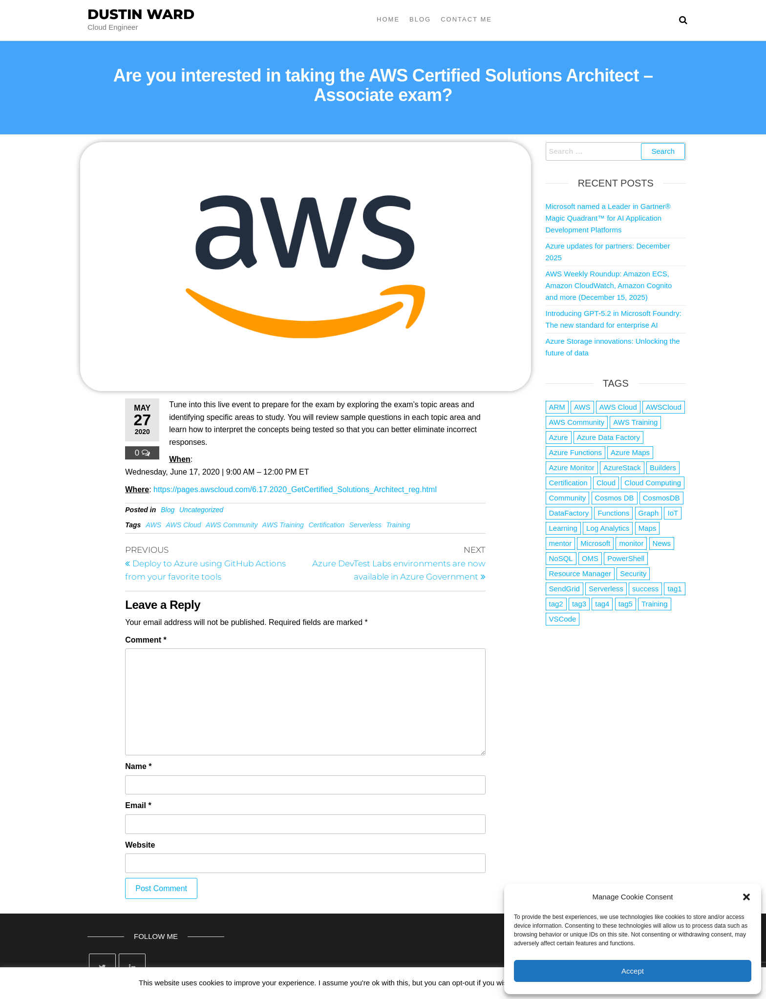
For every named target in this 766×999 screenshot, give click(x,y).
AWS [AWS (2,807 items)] (582, 407)
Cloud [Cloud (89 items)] (606, 483)
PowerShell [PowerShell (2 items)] (625, 558)
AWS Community (231, 525)
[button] (746, 897)
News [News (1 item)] (662, 543)
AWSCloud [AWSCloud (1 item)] (663, 407)
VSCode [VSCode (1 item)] (562, 619)
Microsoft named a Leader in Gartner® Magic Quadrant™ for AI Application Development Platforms (608, 218)
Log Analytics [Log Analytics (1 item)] (607, 528)
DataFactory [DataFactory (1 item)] (569, 513)
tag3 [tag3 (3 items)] (579, 604)
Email (138, 805)
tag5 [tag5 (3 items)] (625, 604)
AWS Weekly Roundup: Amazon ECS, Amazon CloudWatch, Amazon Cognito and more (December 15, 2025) (609, 285)
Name (138, 766)
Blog (420, 19)
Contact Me (466, 19)
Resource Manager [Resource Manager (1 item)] (580, 573)
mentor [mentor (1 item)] (560, 543)
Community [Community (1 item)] (567, 498)
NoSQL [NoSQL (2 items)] (561, 558)
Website (140, 845)
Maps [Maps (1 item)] (647, 528)
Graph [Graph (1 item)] (648, 513)
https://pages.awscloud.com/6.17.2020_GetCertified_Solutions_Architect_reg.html (295, 489)
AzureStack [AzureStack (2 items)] (622, 467)
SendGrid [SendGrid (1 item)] (564, 588)
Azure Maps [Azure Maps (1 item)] (630, 452)
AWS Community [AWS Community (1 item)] (577, 422)
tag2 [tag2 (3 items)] (556, 604)
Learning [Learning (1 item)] (563, 528)
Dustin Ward (140, 14)
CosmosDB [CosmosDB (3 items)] (661, 498)
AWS (153, 525)
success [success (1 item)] (645, 588)
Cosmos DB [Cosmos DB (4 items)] (614, 498)
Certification (326, 525)
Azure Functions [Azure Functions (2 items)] (575, 452)
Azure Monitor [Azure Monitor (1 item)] (572, 467)
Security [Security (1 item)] (633, 573)
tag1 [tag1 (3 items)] (674, 588)
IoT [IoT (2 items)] (672, 513)
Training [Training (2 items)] (654, 604)
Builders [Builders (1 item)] (663, 467)
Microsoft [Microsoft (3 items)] (595, 543)
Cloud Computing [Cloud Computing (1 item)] (652, 483)
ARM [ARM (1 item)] (557, 407)
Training (398, 525)
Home (388, 19)
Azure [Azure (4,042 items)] (558, 437)
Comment (145, 640)
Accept (632, 971)
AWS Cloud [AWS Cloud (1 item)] (618, 407)
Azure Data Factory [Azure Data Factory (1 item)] (608, 437)
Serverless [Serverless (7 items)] (606, 588)
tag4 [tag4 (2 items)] (602, 604)
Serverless (365, 525)
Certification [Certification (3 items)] (568, 483)
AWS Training (283, 525)
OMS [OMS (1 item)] (590, 558)
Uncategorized (201, 510)
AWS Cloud (183, 525)
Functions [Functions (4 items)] (613, 513)
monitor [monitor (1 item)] (631, 543)
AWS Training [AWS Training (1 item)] (635, 422)
